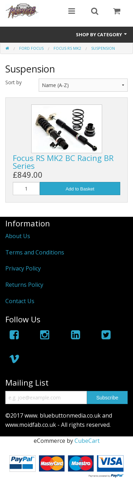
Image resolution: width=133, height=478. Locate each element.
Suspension (103, 48)
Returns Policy (24, 285)
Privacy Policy (23, 268)
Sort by (13, 82)
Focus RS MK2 (67, 48)
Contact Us (19, 301)
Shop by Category (102, 34)
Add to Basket (80, 189)
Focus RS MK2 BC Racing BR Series (63, 161)
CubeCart (87, 441)
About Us (17, 236)
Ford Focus (31, 48)
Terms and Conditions (34, 252)
